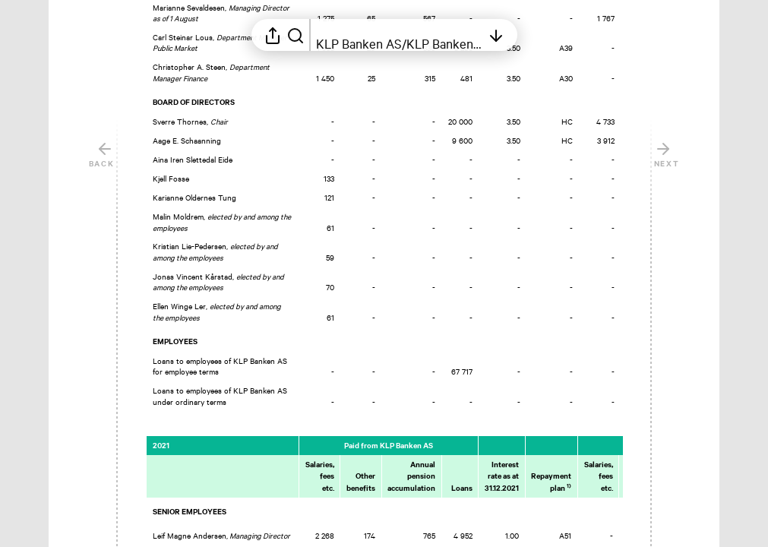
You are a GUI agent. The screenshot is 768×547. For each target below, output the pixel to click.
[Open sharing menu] (273, 35)
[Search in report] (295, 35)
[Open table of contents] (399, 35)
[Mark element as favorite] (637, 178)
